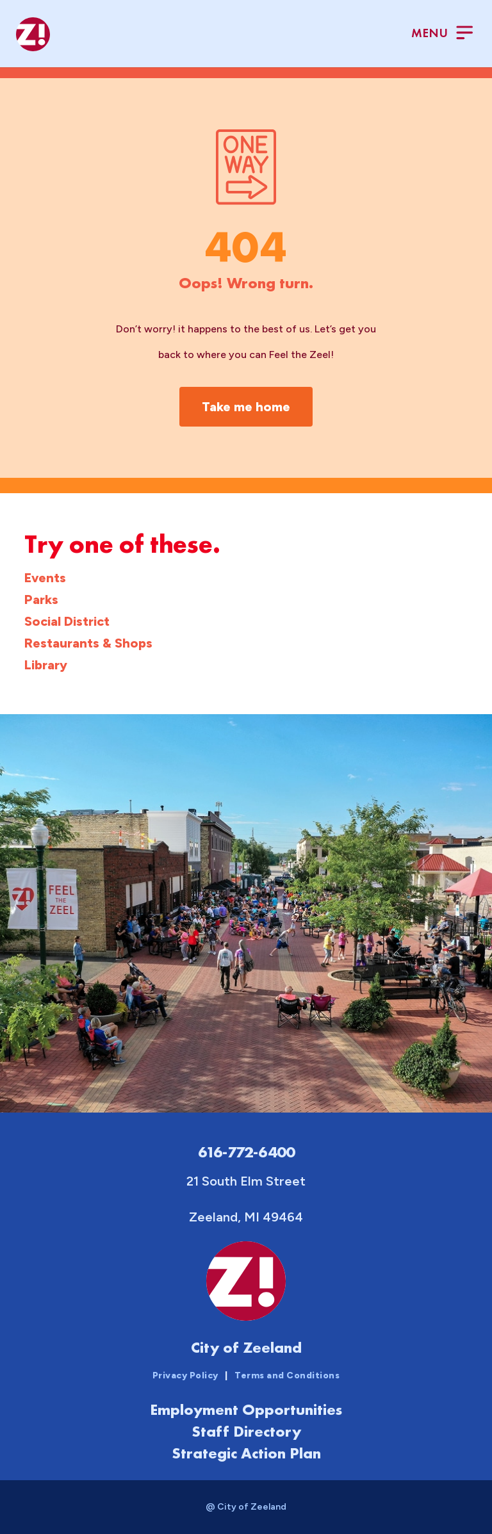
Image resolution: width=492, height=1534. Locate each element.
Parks (41, 599)
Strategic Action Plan (246, 1453)
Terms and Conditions (287, 1375)
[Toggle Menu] (442, 34)
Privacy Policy (185, 1375)
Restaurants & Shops (88, 643)
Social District (67, 621)
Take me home (246, 406)
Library (45, 665)
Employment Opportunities (246, 1409)
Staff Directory (246, 1431)
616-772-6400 (246, 1152)
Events (45, 577)
